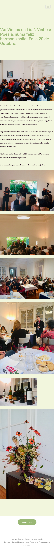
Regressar (27, 522)
